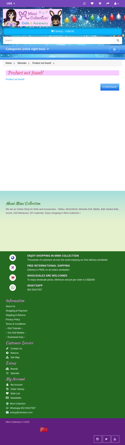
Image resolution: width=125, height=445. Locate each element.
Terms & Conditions (16, 324)
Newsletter (13, 398)
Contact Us (14, 348)
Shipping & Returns (15, 315)
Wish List (13, 393)
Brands (12, 369)
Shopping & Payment (16, 310)
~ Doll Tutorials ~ (14, 328)
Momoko (22, 63)
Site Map (13, 357)
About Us (10, 306)
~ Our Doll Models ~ (16, 332)
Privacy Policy (13, 319)
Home (9, 63)
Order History (15, 389)
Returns (12, 353)
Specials (12, 373)
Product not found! (41, 63)
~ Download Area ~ (15, 337)
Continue (110, 87)
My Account (14, 384)
